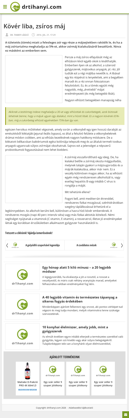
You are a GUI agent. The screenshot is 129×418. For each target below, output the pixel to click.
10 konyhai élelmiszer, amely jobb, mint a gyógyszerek (75, 329)
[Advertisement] (34, 79)
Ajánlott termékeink (65, 357)
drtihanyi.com (54, 407)
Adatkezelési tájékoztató (81, 407)
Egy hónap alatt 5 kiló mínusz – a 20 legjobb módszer (76, 269)
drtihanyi (36, 7)
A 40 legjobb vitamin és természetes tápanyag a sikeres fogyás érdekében (79, 299)
